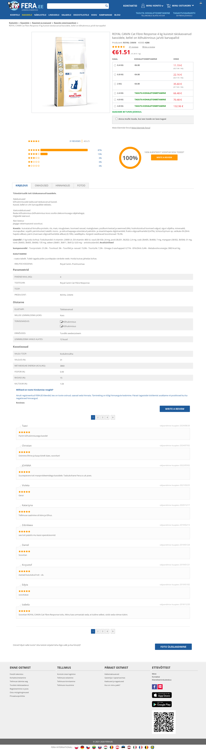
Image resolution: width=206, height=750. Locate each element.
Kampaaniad (105, 15)
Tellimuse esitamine (65, 678)
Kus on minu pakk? (112, 685)
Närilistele (40, 15)
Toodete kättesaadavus (19, 685)
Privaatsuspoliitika (17, 696)
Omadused (41, 185)
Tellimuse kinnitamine (66, 681)
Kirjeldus (22, 185)
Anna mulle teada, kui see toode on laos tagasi (140, 118)
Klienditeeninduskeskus (161, 680)
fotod (81, 185)
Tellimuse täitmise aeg (19, 681)
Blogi (117, 15)
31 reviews (133, 47)
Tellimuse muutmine (65, 685)
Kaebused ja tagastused (114, 681)
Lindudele (53, 15)
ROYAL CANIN (129, 42)
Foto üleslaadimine (173, 646)
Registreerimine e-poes (19, 689)
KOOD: (141, 42)
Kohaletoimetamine (18, 678)
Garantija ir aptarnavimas (115, 678)
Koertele (15, 15)
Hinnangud (63, 185)
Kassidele (27, 15)
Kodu (94, 15)
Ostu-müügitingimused (19, 692)
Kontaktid (130, 5)
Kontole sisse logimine (66, 674)
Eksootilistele (81, 15)
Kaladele (66, 15)
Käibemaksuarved (112, 674)
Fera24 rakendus (16, 674)
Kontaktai (156, 677)
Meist (154, 674)
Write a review (148, 47)
